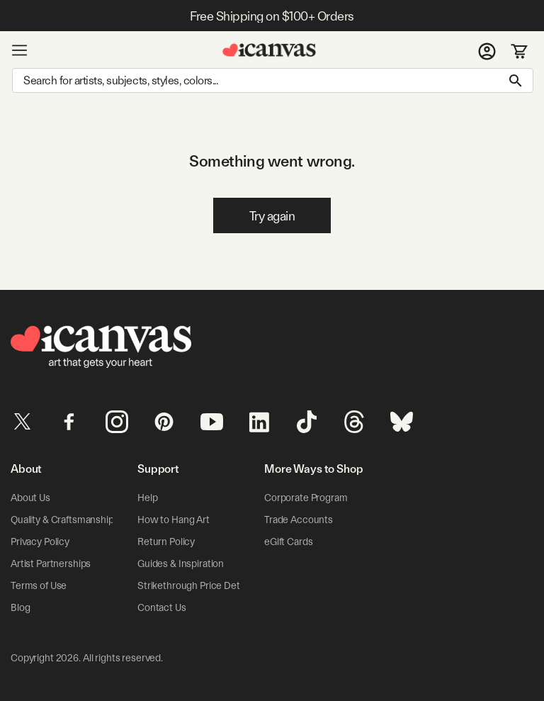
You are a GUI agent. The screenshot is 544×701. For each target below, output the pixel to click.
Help (147, 497)
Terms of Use (39, 585)
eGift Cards (288, 541)
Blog (20, 607)
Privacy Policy (40, 541)
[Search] (272, 80)
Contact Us (161, 607)
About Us (30, 497)
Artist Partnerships (51, 563)
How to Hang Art (173, 519)
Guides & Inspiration (180, 563)
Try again (272, 215)
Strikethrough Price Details (195, 585)
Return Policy (166, 541)
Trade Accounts (298, 519)
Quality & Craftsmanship (62, 519)
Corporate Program (306, 497)
